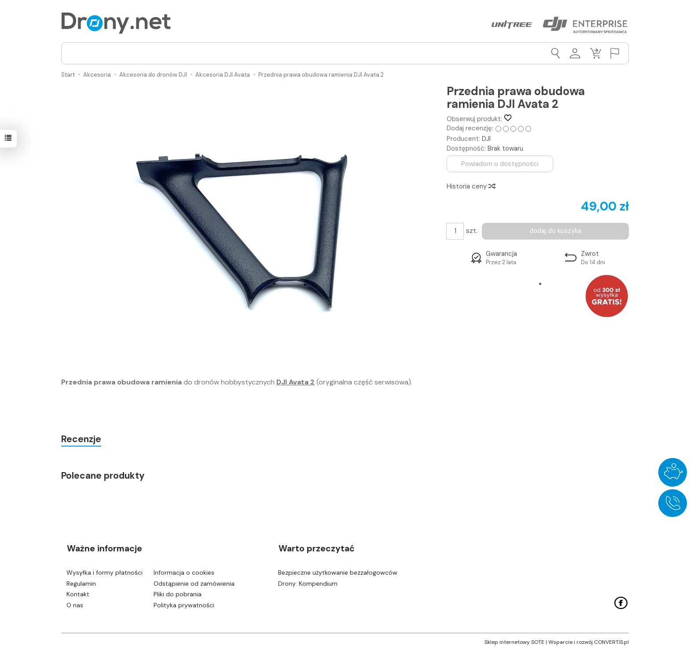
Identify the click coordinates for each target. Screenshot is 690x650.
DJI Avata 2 (295, 382)
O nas (74, 604)
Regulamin (81, 582)
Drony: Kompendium (308, 582)
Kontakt (77, 593)
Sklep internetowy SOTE (514, 641)
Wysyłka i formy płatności (104, 571)
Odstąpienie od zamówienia (194, 582)
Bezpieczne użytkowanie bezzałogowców (337, 571)
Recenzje (82, 439)
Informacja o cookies (184, 571)
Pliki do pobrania (178, 593)
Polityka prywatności (184, 604)
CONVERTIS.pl (611, 641)
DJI (486, 138)
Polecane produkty (103, 475)
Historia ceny (471, 185)
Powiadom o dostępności (500, 163)
